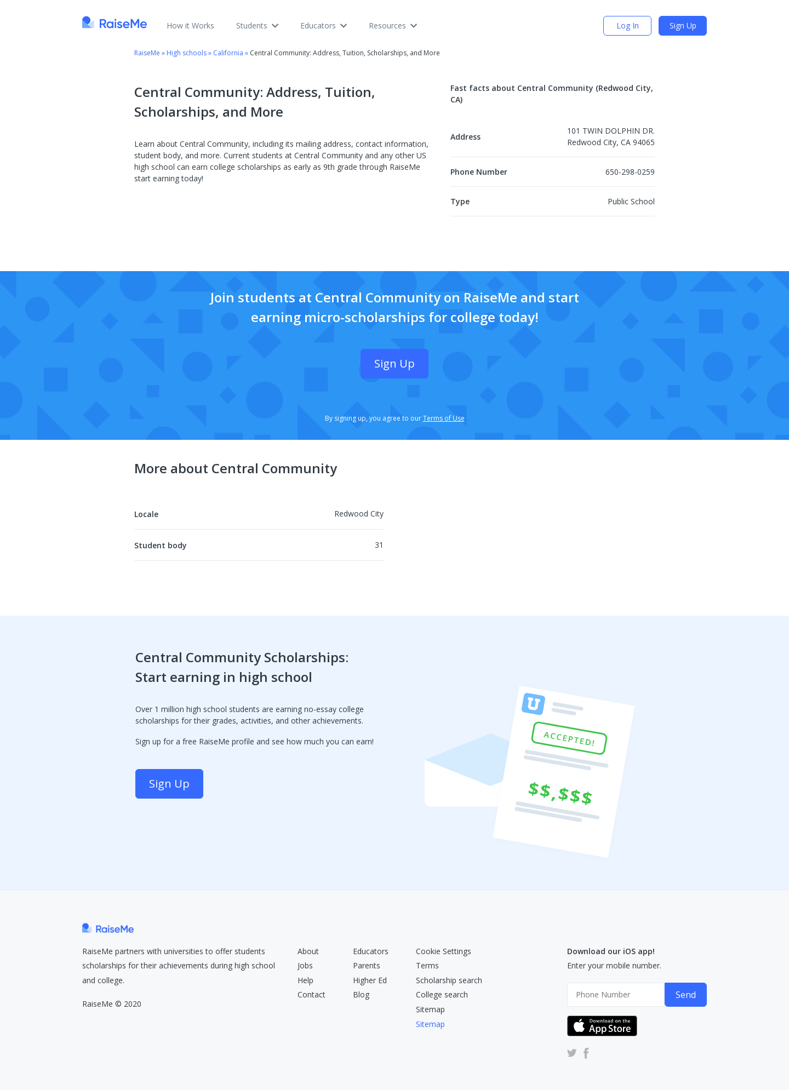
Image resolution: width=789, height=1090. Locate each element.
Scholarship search (449, 980)
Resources (393, 25)
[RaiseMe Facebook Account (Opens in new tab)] (584, 1052)
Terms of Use (444, 418)
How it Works (190, 25)
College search (442, 994)
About (308, 951)
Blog (361, 994)
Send (686, 995)
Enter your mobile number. (614, 965)
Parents (366, 965)
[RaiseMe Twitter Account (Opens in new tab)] (572, 1052)
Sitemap (430, 1009)
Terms (427, 965)
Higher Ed (370, 980)
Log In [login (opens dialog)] (627, 25)
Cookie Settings (443, 951)
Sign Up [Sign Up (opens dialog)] (683, 25)
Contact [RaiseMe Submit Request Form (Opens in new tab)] (311, 994)
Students (257, 25)
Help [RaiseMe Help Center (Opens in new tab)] (305, 980)
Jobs (305, 965)
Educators (323, 25)
